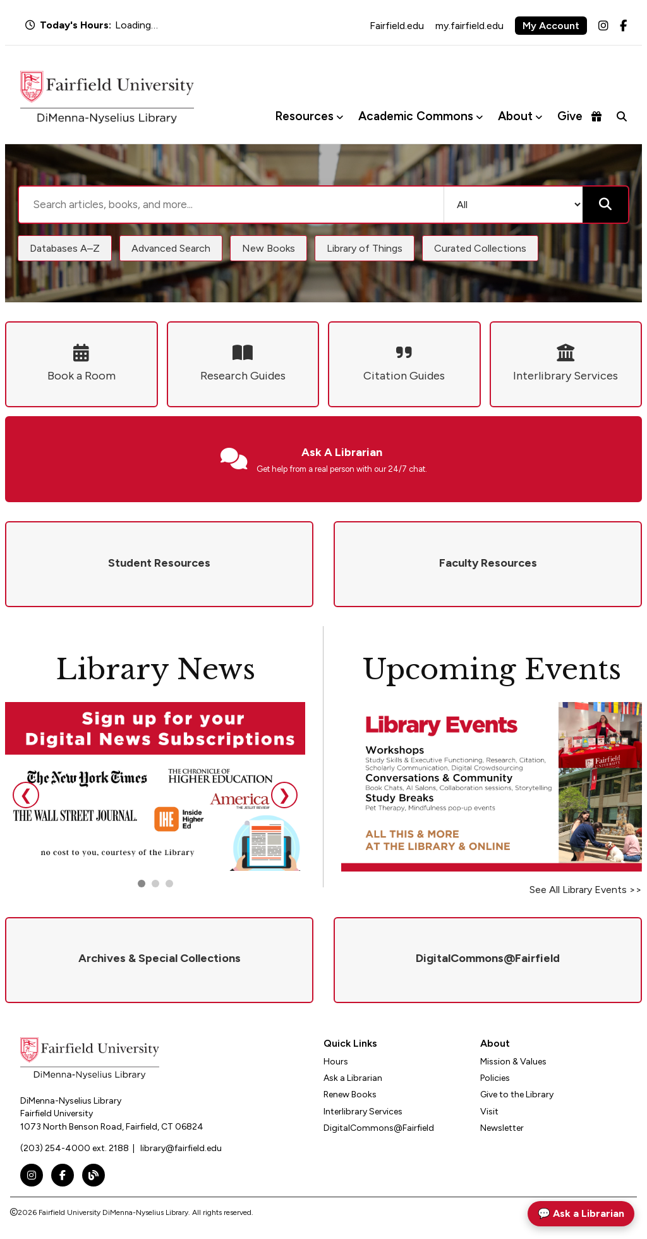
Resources (304, 116)
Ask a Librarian (353, 1078)
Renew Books (350, 1094)
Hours (336, 1061)
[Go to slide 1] (141, 883)
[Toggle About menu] (538, 117)
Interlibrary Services (363, 1111)
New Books (268, 248)
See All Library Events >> (585, 890)
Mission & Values (513, 1061)
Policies (495, 1078)
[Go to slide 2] (155, 883)
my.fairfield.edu (469, 26)
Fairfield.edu (397, 26)
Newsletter (502, 1128)
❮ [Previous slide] (26, 795)
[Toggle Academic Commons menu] (479, 117)
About (515, 116)
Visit (489, 1111)
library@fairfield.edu (181, 1148)
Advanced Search (170, 248)
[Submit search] (605, 205)
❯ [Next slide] (284, 795)
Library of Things (364, 248)
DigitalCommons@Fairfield (379, 1128)
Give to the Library (516, 1094)
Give (579, 116)
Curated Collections (480, 248)
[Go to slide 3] (169, 883)
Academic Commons (415, 116)
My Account (551, 26)
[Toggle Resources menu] (339, 117)
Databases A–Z (65, 248)
